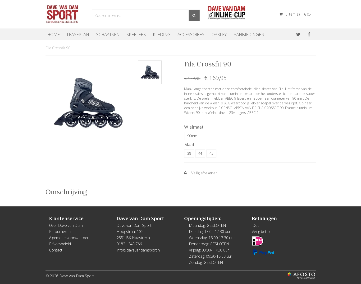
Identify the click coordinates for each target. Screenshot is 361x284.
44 (200, 153)
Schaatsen (107, 34)
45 (211, 153)
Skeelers (136, 34)
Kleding (161, 34)
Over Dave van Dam (66, 225)
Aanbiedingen (249, 34)
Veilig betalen (263, 231)
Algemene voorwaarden (69, 237)
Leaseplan (78, 34)
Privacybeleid (60, 244)
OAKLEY (219, 34)
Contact (55, 250)
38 (189, 153)
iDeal (256, 225)
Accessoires (191, 34)
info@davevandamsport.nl (138, 250)
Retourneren (60, 231)
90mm (192, 136)
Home (53, 34)
